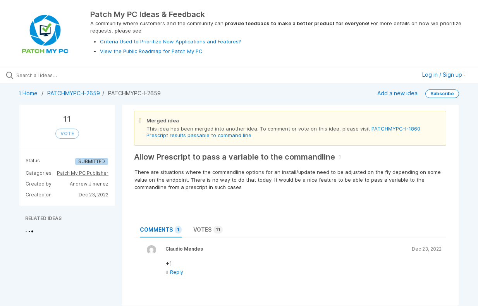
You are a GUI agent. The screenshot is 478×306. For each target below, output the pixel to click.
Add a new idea (397, 93)
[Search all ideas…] (57, 75)
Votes (208, 230)
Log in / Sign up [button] (444, 74)
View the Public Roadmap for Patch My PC (151, 51)
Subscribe (442, 93)
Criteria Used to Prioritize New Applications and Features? (170, 41)
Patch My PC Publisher (82, 173)
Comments (161, 230)
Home (29, 93)
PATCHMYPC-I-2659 (73, 93)
